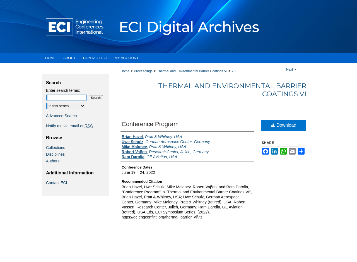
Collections (55, 147)
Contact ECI (56, 183)
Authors (52, 161)
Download (283, 125)
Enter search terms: (63, 90)
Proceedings (143, 71)
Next (289, 69)
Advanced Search (61, 116)
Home (124, 71)
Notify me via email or (69, 126)
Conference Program (150, 124)
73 (233, 71)
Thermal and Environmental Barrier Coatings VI (192, 71)
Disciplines (55, 154)
